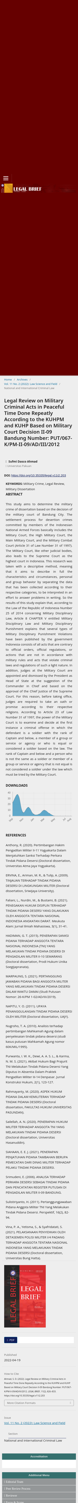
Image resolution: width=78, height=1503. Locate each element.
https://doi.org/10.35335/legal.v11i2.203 (38, 475)
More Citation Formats (21, 1403)
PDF (11, 1340)
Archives (22, 379)
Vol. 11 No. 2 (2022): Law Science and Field (30, 384)
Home (8, 379)
